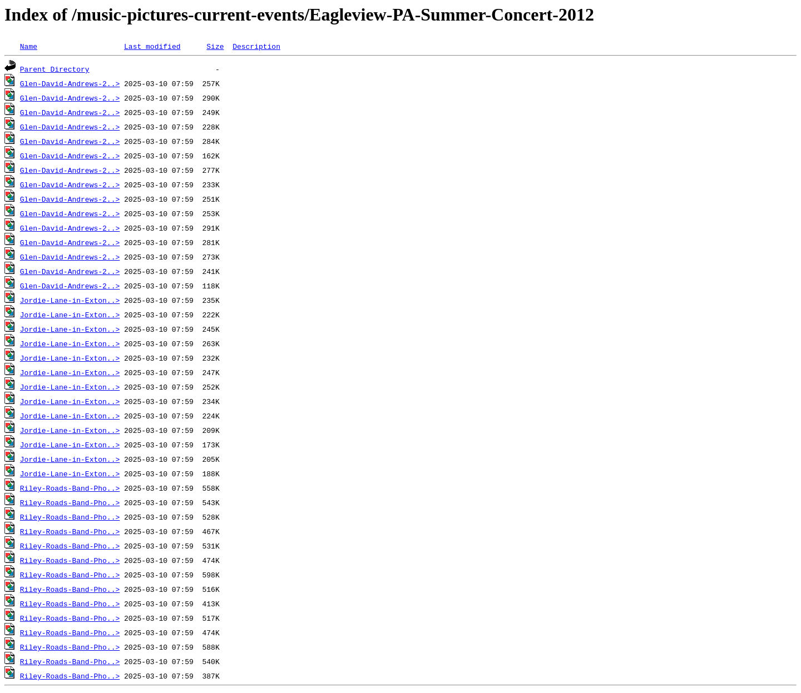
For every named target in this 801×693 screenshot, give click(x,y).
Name (28, 46)
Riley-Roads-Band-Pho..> (70, 488)
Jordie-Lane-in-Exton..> (70, 300)
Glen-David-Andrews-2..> (70, 83)
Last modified (152, 46)
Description (256, 46)
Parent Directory (55, 69)
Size (215, 46)
